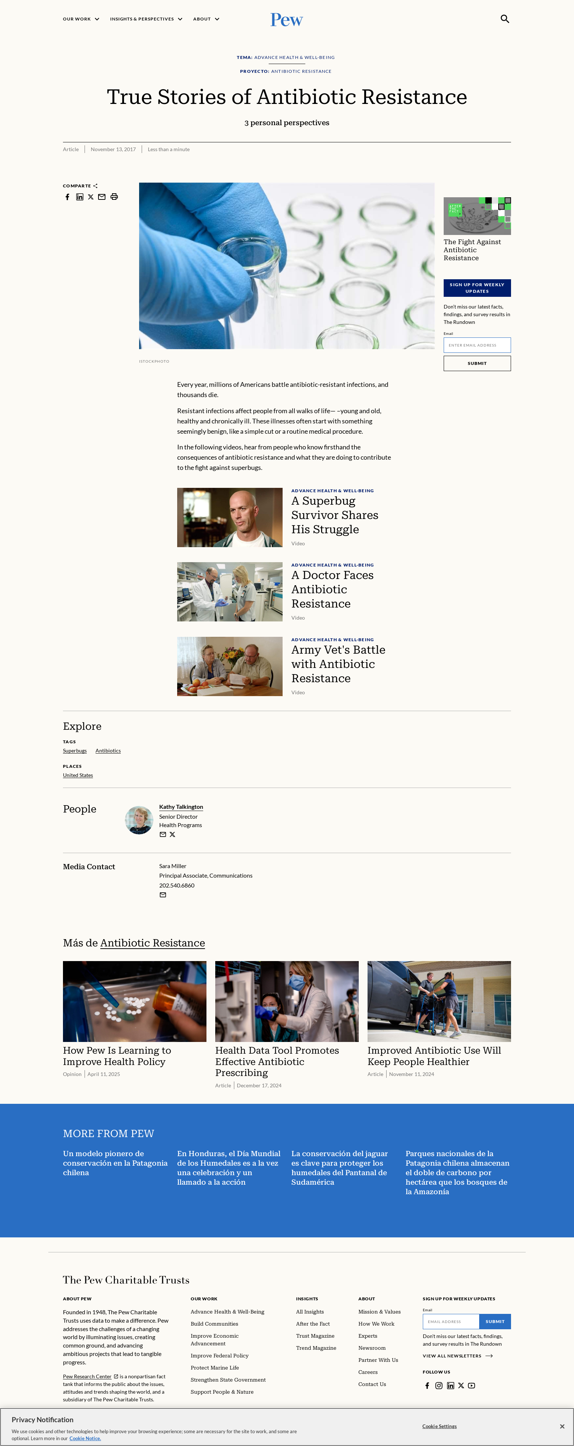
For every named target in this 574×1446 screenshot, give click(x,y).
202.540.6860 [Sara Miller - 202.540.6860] (176, 885)
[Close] (562, 1427)
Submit (477, 363)
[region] (287, 1427)
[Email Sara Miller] (163, 894)
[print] (114, 196)
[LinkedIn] (450, 1385)
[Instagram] (439, 1385)
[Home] (126, 1280)
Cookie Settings (439, 1426)
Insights (307, 1298)
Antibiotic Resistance (152, 943)
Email (449, 333)
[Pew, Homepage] (287, 18)
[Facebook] (427, 1385)
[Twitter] (461, 1385)
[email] (163, 834)
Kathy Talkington (181, 806)
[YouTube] (471, 1385)
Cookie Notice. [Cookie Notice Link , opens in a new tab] (85, 1438)
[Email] (477, 345)
